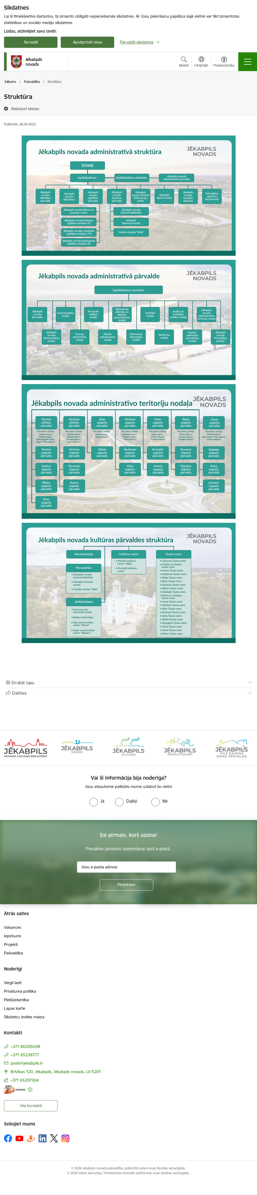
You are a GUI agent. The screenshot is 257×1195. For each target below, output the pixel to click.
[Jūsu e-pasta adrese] (126, 867)
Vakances (12, 927)
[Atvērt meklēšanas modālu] (183, 62)
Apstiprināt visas (87, 42)
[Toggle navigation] (247, 61)
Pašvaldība (13, 953)
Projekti (11, 944)
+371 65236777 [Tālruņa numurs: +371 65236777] (25, 1054)
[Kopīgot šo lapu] (128, 693)
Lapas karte (14, 1008)
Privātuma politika (20, 991)
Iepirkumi (12, 935)
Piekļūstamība (16, 999)
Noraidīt (31, 42)
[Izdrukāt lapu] (128, 683)
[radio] (96, 801)
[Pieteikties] (126, 885)
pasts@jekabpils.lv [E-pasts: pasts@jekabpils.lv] (27, 1063)
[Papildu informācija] (30, 1090)
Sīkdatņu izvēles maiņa (24, 1016)
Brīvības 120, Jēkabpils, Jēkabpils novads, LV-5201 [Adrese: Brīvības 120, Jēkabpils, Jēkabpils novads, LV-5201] (56, 1071)
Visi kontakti (31, 1105)
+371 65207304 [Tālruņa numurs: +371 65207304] (24, 1080)
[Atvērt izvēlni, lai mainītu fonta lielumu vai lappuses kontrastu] (224, 62)
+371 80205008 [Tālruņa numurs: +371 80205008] (25, 1046)
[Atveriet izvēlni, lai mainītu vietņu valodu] (201, 62)
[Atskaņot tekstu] (25, 108)
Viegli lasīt (12, 982)
